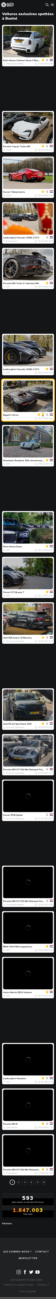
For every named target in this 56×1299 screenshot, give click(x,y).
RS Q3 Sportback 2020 (20, 723)
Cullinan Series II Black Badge (31, 60)
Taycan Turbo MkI (21, 146)
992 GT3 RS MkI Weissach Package (30, 769)
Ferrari (6, 192)
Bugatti (7, 415)
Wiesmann (8, 460)
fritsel (8, 150)
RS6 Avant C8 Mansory (20, 637)
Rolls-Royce (9, 60)
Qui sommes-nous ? (17, 1251)
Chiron (15, 415)
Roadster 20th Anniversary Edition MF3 (35, 460)
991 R (15, 1124)
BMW (6, 946)
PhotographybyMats (15, 64)
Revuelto (21, 1078)
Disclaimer (28, 1291)
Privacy (43, 1285)
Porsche (7, 146)
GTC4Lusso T (17, 592)
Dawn (19, 546)
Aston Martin (10, 992)
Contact (42, 1251)
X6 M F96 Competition (20, 946)
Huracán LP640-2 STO (28, 237)
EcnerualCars (12, 241)
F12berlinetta (18, 192)
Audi (5, 637)
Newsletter (28, 1258)
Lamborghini (9, 237)
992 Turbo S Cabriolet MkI (25, 283)
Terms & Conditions (18, 1285)
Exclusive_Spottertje (15, 641)
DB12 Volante (24, 992)
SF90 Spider (17, 815)
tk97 (8, 287)
